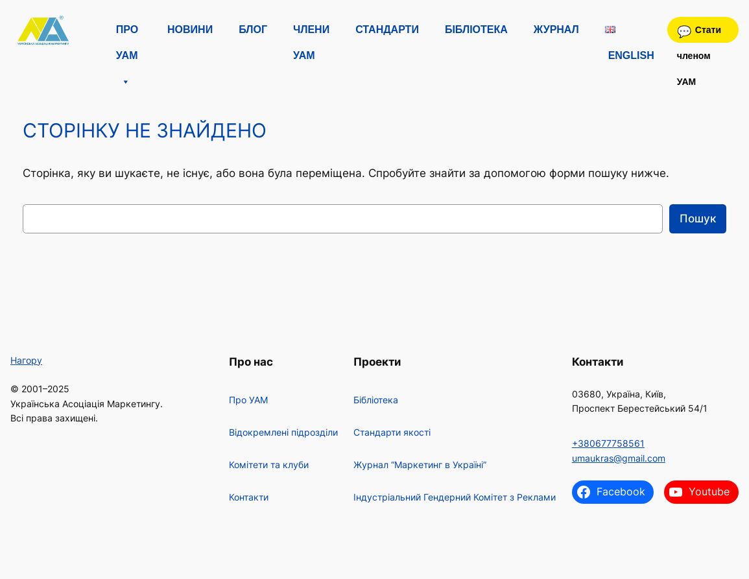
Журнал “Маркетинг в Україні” (419, 464)
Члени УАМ (311, 33)
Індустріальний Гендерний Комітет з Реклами (454, 496)
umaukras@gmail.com (618, 458)
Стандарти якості (392, 432)
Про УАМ (127, 33)
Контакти (248, 496)
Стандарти (387, 29)
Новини (190, 29)
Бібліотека (476, 29)
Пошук (698, 218)
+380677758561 (608, 443)
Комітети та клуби (269, 464)
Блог (253, 29)
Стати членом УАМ (699, 34)
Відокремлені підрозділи (283, 432)
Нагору (26, 360)
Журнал (556, 29)
